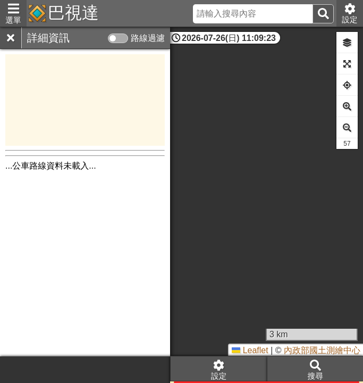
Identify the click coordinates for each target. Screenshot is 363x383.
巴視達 (73, 12)
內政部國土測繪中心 (322, 350)
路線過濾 (148, 38)
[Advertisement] (85, 100)
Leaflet (250, 350)
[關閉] (10, 37)
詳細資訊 (48, 38)
